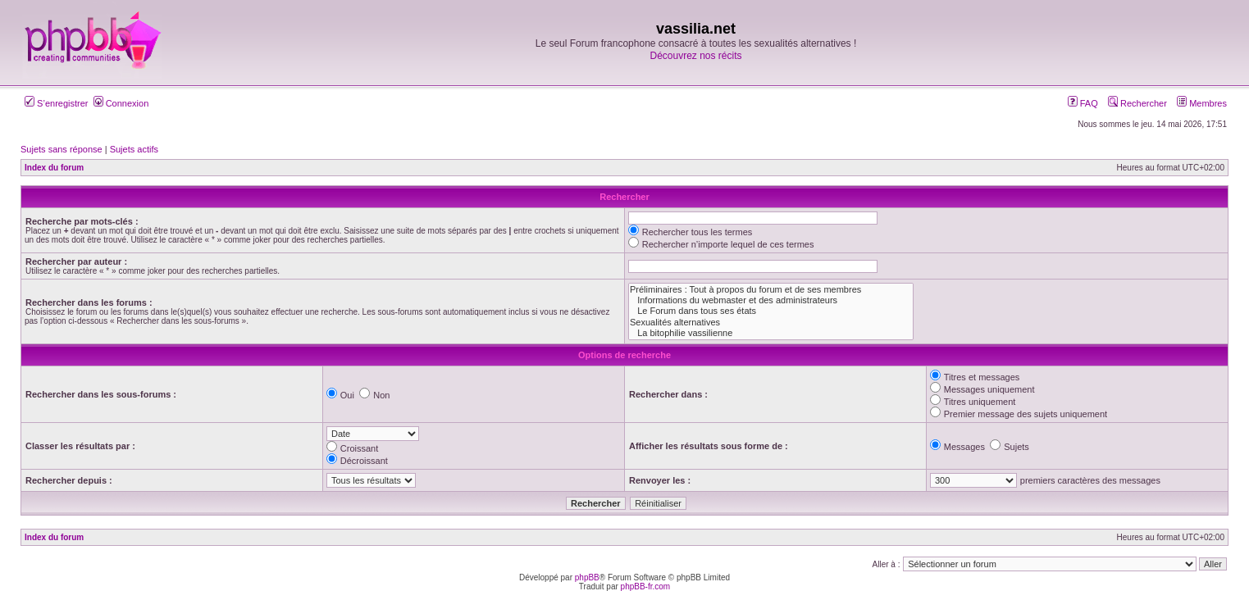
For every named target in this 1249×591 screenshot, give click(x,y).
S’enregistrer (56, 103)
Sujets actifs (134, 149)
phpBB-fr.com (646, 586)
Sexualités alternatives (771, 322)
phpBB (587, 577)
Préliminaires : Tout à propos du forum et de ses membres (771, 289)
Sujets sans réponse (62, 149)
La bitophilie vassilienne (771, 333)
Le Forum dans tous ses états (771, 311)
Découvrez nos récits (695, 55)
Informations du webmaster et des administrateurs (771, 300)
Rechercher (1137, 103)
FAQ (1083, 103)
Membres (1202, 103)
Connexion (121, 103)
